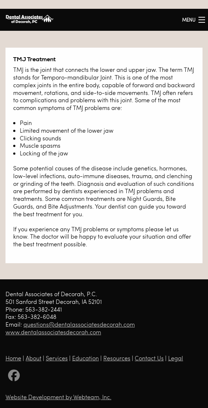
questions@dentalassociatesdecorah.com (79, 324)
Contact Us (149, 358)
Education (85, 358)
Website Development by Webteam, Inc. (58, 397)
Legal (175, 358)
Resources (116, 358)
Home (13, 358)
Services (57, 358)
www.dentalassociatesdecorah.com (53, 332)
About (33, 358)
